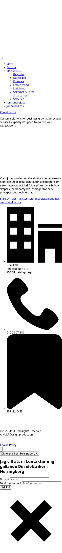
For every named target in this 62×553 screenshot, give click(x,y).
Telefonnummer (11, 483)
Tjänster (22, 198)
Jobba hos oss (15, 106)
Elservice (18, 81)
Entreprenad (21, 85)
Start (10, 64)
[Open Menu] (1, 58)
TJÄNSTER (13, 71)
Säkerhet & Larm (23, 92)
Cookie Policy (8, 445)
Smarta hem (20, 95)
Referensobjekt (37, 198)
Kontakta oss (13, 202)
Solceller (18, 99)
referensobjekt (16, 102)
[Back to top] (1, 449)
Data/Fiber (19, 78)
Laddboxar (19, 88)
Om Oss (12, 198)
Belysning (19, 74)
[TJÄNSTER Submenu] (20, 71)
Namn (5, 479)
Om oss (11, 67)
